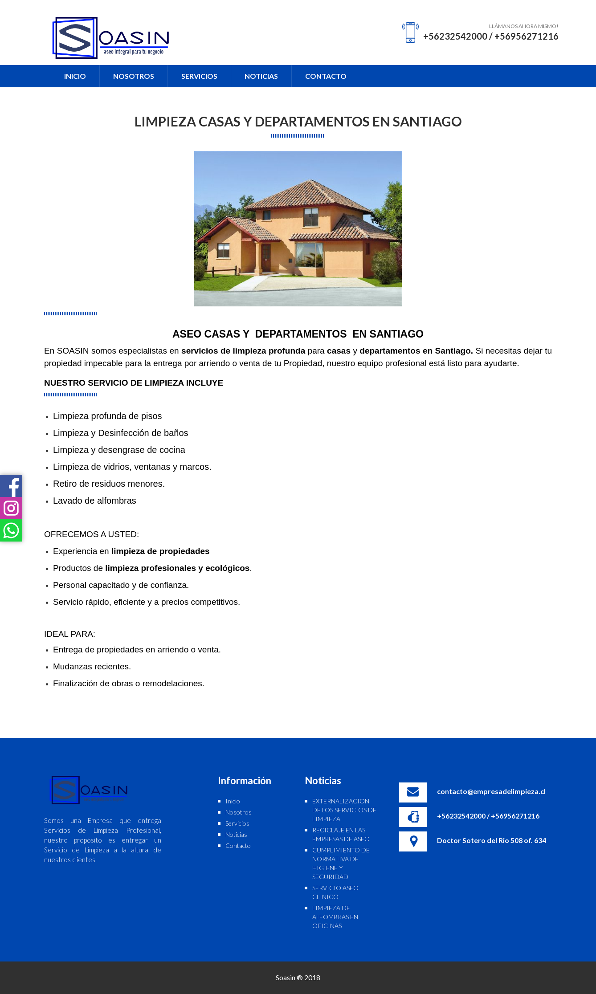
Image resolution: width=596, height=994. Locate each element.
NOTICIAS (261, 76)
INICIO (75, 76)
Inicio (232, 801)
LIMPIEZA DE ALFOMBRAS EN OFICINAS (335, 916)
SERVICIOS (199, 76)
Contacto (238, 845)
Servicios (237, 823)
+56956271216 (526, 36)
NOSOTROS (133, 76)
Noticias (236, 834)
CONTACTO (326, 76)
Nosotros (238, 812)
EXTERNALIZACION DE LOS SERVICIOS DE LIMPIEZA (344, 810)
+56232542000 (455, 36)
